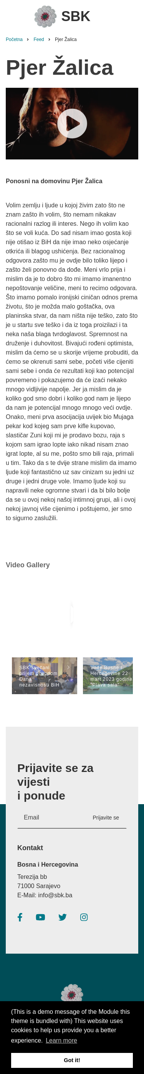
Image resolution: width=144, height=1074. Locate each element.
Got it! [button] (72, 1060)
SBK (75, 16)
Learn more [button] (61, 1040)
